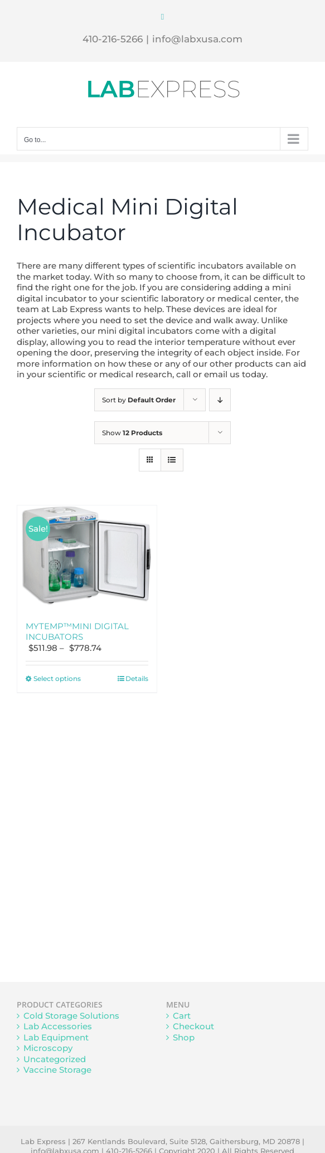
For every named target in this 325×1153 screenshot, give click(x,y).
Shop (184, 1037)
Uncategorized (54, 1059)
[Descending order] (220, 399)
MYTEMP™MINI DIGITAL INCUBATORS (77, 632)
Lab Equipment (56, 1037)
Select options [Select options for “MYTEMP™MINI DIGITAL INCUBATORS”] (57, 678)
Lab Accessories (57, 1026)
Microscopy (47, 1048)
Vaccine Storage (57, 1069)
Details (136, 678)
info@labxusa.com (197, 39)
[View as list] (172, 460)
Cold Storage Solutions (71, 1015)
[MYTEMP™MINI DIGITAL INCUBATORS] (87, 557)
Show (132, 433)
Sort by (139, 400)
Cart (182, 1015)
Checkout (193, 1026)
